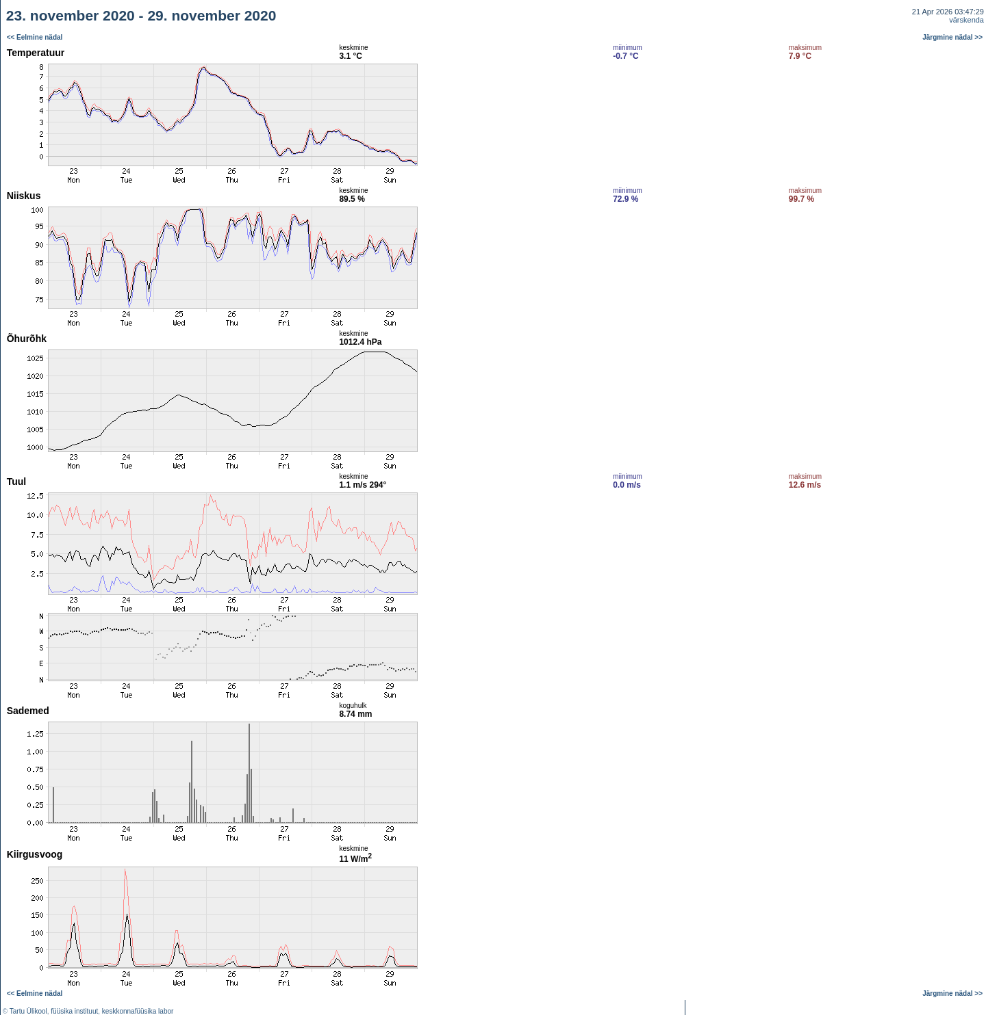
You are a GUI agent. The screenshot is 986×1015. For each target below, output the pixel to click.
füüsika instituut (74, 1011)
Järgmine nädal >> (952, 37)
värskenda (966, 20)
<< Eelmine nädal (35, 37)
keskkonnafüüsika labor (138, 1011)
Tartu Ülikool (28, 1011)
